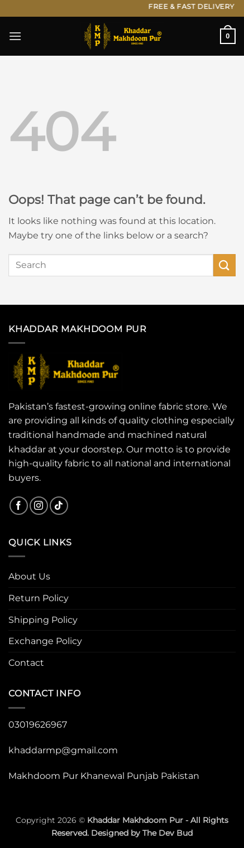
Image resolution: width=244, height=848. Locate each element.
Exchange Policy (45, 641)
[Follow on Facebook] (18, 505)
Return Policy (38, 598)
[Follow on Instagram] (39, 505)
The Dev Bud (167, 833)
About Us (29, 576)
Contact (26, 662)
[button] (15, 36)
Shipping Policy (43, 620)
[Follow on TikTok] (59, 505)
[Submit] (224, 265)
